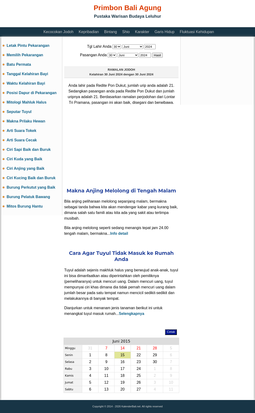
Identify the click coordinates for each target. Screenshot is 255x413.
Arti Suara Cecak (22, 140)
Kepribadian (89, 32)
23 (138, 362)
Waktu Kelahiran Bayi (26, 83)
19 (122, 382)
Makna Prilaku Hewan (26, 121)
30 (155, 362)
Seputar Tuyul (19, 112)
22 (138, 355)
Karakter (142, 32)
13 (106, 389)
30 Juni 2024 (113, 74)
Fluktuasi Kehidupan (197, 32)
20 (122, 389)
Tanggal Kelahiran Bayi (27, 74)
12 (106, 382)
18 (122, 376)
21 (138, 348)
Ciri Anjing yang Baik (25, 168)
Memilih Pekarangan (25, 55)
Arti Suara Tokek (21, 131)
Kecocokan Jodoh (58, 32)
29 (155, 355)
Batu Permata (19, 64)
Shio (126, 32)
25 (138, 376)
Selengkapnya (131, 314)
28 (155, 348)
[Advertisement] (121, 146)
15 (122, 355)
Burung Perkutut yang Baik (31, 187)
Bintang (110, 32)
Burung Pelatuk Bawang (28, 197)
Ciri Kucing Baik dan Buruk (31, 178)
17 (122, 369)
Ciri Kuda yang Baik (24, 159)
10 (106, 369)
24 (138, 369)
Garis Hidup (164, 32)
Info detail (119, 233)
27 (138, 389)
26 (138, 382)
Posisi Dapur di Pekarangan (32, 93)
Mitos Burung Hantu (25, 206)
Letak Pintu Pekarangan (28, 45)
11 (106, 376)
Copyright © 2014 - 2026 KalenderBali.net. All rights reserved (127, 406)
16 (122, 362)
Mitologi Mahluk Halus (27, 102)
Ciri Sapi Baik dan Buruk (29, 150)
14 (122, 348)
